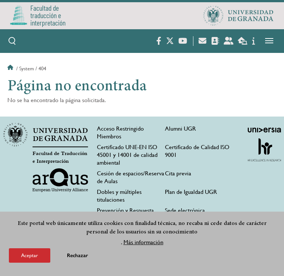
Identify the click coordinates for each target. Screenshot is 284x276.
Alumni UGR (180, 128)
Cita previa (178, 173)
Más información (143, 242)
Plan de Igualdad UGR (191, 191)
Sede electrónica (185, 210)
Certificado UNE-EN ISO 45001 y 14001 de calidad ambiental (127, 155)
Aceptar (29, 255)
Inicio (11, 68)
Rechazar (77, 255)
